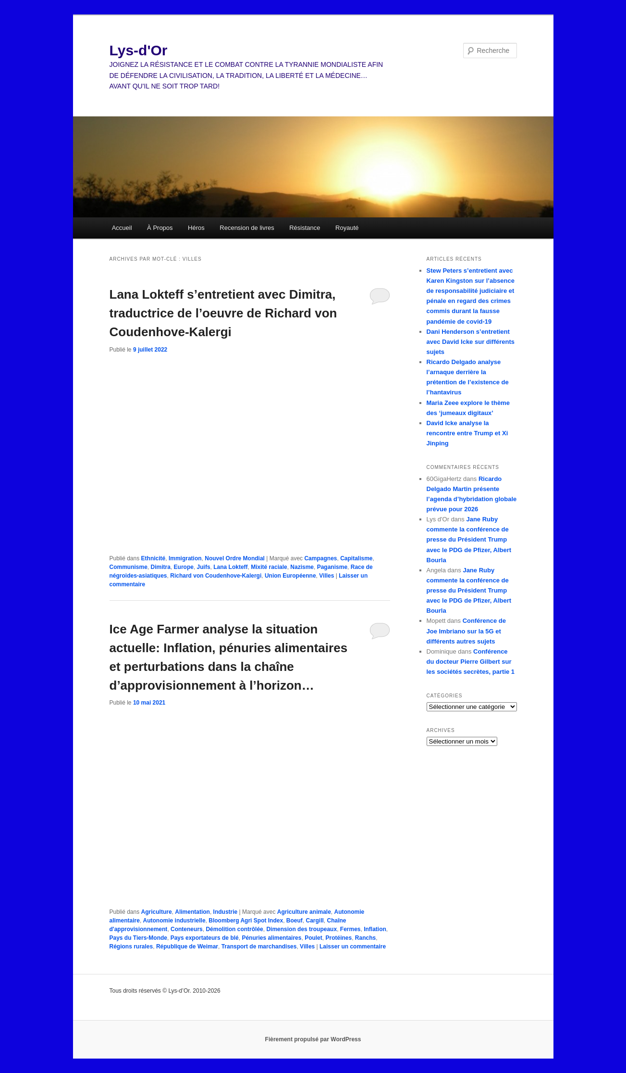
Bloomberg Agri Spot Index (246, 920)
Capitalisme (356, 558)
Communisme (128, 567)
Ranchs (365, 937)
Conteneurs (187, 929)
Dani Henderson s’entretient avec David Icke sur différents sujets (471, 341)
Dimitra (161, 567)
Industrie (225, 912)
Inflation (375, 929)
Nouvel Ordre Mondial (235, 558)
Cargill (314, 920)
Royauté (346, 227)
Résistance (304, 227)
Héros (196, 227)
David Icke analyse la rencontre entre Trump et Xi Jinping (467, 433)
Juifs (203, 567)
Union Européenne (290, 575)
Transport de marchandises (259, 946)
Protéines (338, 937)
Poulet (313, 937)
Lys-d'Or (139, 50)
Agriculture (156, 912)
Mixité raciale (269, 567)
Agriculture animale (304, 912)
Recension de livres (247, 227)
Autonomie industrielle (174, 920)
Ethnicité (153, 558)
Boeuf (294, 920)
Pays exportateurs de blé (205, 937)
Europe (184, 567)
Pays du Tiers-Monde (138, 937)
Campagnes (320, 558)
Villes (326, 575)
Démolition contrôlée (234, 929)
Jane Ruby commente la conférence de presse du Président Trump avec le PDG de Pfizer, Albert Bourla (469, 540)
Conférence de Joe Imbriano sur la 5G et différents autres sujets (466, 630)
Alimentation (192, 912)
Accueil (122, 227)
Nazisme (302, 567)
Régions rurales (131, 946)
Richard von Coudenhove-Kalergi (215, 575)
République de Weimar (187, 946)
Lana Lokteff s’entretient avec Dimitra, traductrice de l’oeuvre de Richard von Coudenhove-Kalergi (223, 313)
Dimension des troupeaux (301, 929)
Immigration (185, 558)
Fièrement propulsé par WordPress (313, 1039)
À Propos (159, 227)
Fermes (350, 929)
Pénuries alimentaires (271, 937)
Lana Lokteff (230, 567)
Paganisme (332, 567)
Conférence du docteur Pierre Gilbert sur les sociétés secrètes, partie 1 (471, 661)
